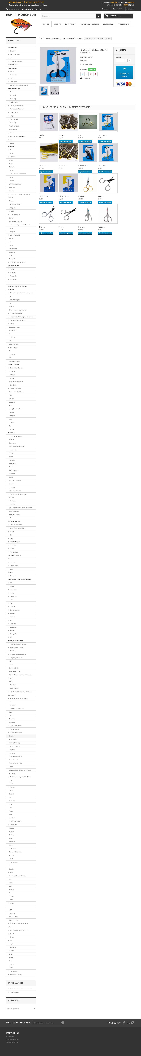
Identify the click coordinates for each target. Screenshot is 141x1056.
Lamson (11, 378)
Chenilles (13, 651)
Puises (10, 572)
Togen (11, 838)
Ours (10, 886)
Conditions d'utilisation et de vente (21, 989)
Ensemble (12, 773)
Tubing (11, 681)
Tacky (12, 531)
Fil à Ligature (14, 112)
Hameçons (13, 825)
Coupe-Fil (13, 75)
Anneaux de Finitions (16, 105)
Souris (11, 477)
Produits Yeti (12, 47)
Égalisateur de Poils (15, 763)
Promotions (123, 24)
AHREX (11, 855)
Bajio (11, 569)
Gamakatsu (12, 848)
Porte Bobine (13, 739)
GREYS (12, 617)
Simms (11, 153)
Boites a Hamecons (15, 852)
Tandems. (12, 467)
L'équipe (57, 24)
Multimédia (108, 24)
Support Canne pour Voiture (19, 85)
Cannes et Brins (13, 364)
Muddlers (12, 474)
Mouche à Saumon (15, 480)
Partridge (12, 835)
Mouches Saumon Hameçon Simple (20, 508)
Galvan (12, 586)
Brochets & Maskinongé (16, 446)
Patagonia (12, 187)
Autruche (12, 801)
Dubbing (12, 685)
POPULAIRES (13, 64)
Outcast (12, 548)
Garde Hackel (13, 760)
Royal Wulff (12, 330)
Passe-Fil (12, 753)
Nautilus (12, 613)
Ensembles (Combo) (16, 368)
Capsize (11, 191)
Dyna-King (12, 947)
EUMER (11, 784)
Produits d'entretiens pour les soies (21, 317)
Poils (11, 872)
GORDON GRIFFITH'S (16, 709)
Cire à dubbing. (14, 688)
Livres (12, 143)
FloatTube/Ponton (14, 542)
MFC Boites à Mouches (17, 528)
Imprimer (87, 78)
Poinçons (12, 749)
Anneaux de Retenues (17, 109)
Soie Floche (14, 862)
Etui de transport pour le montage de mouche (19, 693)
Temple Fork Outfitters (16, 381)
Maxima (11, 306)
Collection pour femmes (17, 262)
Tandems (12, 439)
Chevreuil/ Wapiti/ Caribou (17, 876)
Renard (11, 889)
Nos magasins (14, 992)
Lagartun (12, 913)
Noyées (11, 484)
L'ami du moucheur (16, 525)
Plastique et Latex (14, 671)
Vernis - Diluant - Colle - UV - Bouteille (18, 931)
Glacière (12, 51)
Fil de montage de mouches (19, 698)
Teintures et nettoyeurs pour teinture (18, 925)
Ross (11, 600)
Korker (11, 163)
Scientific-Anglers (14, 300)
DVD (11, 139)
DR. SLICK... (63, 135)
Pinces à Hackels (14, 746)
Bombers (12, 487)
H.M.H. (11, 780)
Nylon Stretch (14, 729)
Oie (10, 797)
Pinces (12, 78)
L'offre (46, 24)
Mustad (11, 828)
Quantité (119, 57)
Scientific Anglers (14, 361)
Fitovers (12, 562)
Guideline (12, 167)
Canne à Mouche (15, 388)
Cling (11, 538)
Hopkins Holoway (14, 102)
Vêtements (11, 146)
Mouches (11, 433)
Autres (12, 71)
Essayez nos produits (89, 24)
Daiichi (11, 845)
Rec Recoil (12, 95)
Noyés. (11, 456)
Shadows (13, 501)
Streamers (12, 443)
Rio (10, 296)
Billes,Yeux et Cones (16, 647)
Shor (11, 535)
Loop (10, 395)
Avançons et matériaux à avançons (21, 293)
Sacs (9, 620)
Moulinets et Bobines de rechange (19, 579)
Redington (12, 375)
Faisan (11, 811)
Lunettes (11, 559)
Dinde (11, 790)
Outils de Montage (16, 732)
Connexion (130, 9)
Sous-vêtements (15, 235)
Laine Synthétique (15, 726)
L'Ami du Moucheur (15, 184)
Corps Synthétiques (16, 658)
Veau (10, 879)
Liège (11, 116)
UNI (10, 702)
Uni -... (80, 135)
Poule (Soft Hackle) (15, 821)
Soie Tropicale (13, 344)
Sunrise (11, 950)
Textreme (12, 722)
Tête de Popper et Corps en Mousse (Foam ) (20, 676)
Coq (10, 804)
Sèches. (11, 453)
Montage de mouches (15, 641)
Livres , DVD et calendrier (17, 136)
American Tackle (14, 126)
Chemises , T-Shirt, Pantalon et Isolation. (19, 195)
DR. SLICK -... (103, 135)
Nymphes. (12, 460)
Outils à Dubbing (14, 743)
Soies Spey (13, 347)
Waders (12, 242)
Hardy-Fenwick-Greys (16, 409)
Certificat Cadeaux (14, 555)
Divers (12, 133)
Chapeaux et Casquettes (18, 174)
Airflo (10, 303)
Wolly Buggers (13, 470)
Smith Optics (14, 566)
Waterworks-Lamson (15, 221)
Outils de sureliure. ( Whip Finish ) (20, 770)
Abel (11, 583)
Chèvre (11, 896)
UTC (10, 661)
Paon (10, 807)
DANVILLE (12, 705)
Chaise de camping (16, 61)
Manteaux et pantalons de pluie (20, 225)
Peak (10, 961)
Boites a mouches (14, 521)
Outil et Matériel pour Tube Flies (20, 777)
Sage (10, 419)
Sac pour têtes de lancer (18, 320)
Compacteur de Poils (15, 756)
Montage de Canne (14, 88)
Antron (11, 664)
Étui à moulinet (14, 610)
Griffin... (42, 135)
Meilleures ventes (12, 1042)
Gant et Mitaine (15, 214)
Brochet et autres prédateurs (18, 310)
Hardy (12, 593)
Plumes (12, 787)
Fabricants (14, 1000)
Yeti (11, 283)
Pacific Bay (12, 99)
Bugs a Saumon (14, 511)
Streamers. (12, 463)
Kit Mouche (13, 971)
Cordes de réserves (16, 313)
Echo (10, 405)
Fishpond (13, 272)
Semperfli (12, 719)
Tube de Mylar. (14, 917)
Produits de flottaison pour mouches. (17, 495)
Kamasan (12, 842)
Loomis (11, 180)
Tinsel (12, 903)
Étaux (12, 940)
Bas (11, 150)
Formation (70, 24)
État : (82, 60)
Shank (11, 859)
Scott (10, 426)
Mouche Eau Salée (15, 491)
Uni (10, 865)
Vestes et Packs (13, 266)
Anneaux (13, 92)
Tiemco (11, 831)
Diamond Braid (14, 668)
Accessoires (12, 68)
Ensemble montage (16, 974)
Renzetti (11, 957)
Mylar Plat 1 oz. (14, 920)
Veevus (11, 715)
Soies (12, 323)
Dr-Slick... (81, 196)
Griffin (11, 954)
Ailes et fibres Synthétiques (18, 644)
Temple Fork (13, 129)
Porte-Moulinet (14, 119)
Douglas (11, 422)
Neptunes (13, 450)
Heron (11, 814)
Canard (11, 794)
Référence (83, 57)
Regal (11, 944)
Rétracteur (13, 82)
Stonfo (11, 968)
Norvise (11, 964)
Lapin (11, 882)
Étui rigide (13, 385)
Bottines (12, 157)
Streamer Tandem (14, 514)
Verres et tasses (15, 54)
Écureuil (11, 893)
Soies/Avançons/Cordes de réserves (17, 287)
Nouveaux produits (12, 1039)
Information (15, 983)
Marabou (12, 818)
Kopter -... (82, 227)
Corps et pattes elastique (18, 654)
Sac (11, 58)
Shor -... (100, 196)
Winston (11, 398)
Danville (11, 869)
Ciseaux (11, 736)
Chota (11, 160)
